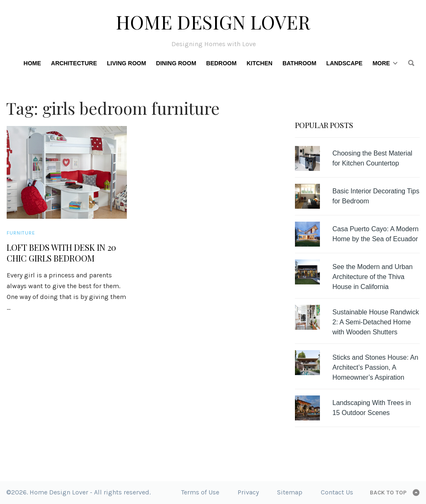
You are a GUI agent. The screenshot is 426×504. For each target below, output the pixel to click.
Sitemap (289, 492)
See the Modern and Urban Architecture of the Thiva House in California (372, 276)
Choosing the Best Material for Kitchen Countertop (372, 158)
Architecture (74, 63)
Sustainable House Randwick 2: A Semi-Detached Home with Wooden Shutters (375, 322)
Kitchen (259, 63)
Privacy (248, 492)
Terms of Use (200, 492)
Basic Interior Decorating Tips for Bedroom (375, 196)
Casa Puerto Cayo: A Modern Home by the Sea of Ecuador (375, 233)
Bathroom (299, 63)
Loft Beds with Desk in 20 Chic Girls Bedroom (61, 253)
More (381, 63)
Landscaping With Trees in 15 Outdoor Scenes (371, 407)
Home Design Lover (213, 21)
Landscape (344, 63)
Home (32, 63)
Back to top (388, 492)
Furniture (21, 233)
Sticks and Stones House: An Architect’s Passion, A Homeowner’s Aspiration (375, 367)
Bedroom (221, 63)
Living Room (126, 63)
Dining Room (176, 63)
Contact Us (337, 492)
